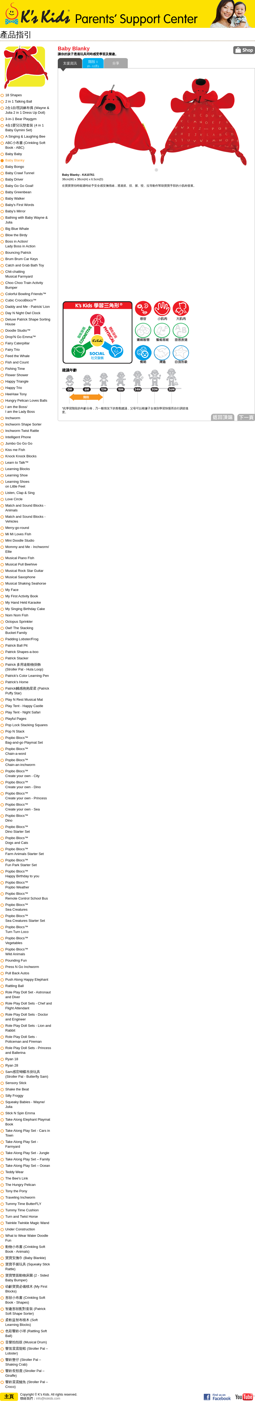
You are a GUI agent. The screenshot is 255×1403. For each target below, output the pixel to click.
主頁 (9, 1396)
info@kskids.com (48, 1398)
